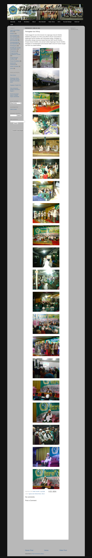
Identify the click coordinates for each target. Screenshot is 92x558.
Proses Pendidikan (15, 61)
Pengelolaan (13, 51)
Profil (19, 21)
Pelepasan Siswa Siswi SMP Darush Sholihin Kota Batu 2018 (15, 80)
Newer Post (29, 550)
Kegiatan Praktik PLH (15, 85)
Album (34, 21)
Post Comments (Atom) (38, 553)
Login (11, 24)
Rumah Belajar (67, 21)
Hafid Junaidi (13, 109)
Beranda (12, 21)
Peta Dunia (13, 75)
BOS (59, 21)
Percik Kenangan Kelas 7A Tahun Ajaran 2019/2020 (14, 95)
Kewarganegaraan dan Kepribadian (14, 43)
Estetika (12, 33)
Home (46, 550)
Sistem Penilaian (14, 66)
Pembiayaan (13, 45)
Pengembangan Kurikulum (14, 58)
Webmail (76, 21)
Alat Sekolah (42, 21)
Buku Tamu (52, 21)
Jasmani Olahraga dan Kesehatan (14, 39)
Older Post (63, 550)
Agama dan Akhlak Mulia (35, 493)
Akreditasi (26, 21)
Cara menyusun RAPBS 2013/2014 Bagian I (15, 89)
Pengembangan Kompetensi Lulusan (15, 53)
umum (11, 68)
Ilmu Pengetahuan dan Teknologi (14, 36)
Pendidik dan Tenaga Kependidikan (15, 48)
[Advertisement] (46, 544)
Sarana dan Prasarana (13, 63)
